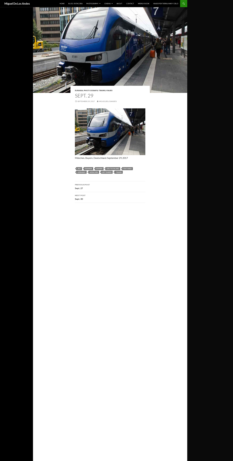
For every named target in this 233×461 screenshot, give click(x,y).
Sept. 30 (110, 197)
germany (81, 172)
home (62, 3)
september (107, 172)
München (94, 172)
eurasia (79, 90)
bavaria (88, 169)
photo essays (91, 90)
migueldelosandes (108, 101)
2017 (79, 169)
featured (127, 169)
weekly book (143, 3)
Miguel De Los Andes (17, 3)
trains (102, 90)
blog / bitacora (75, 3)
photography (92, 3)
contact (130, 3)
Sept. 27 (110, 186)
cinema (107, 3)
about (119, 3)
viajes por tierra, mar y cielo (165, 3)
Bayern (99, 169)
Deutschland (113, 169)
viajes (109, 90)
